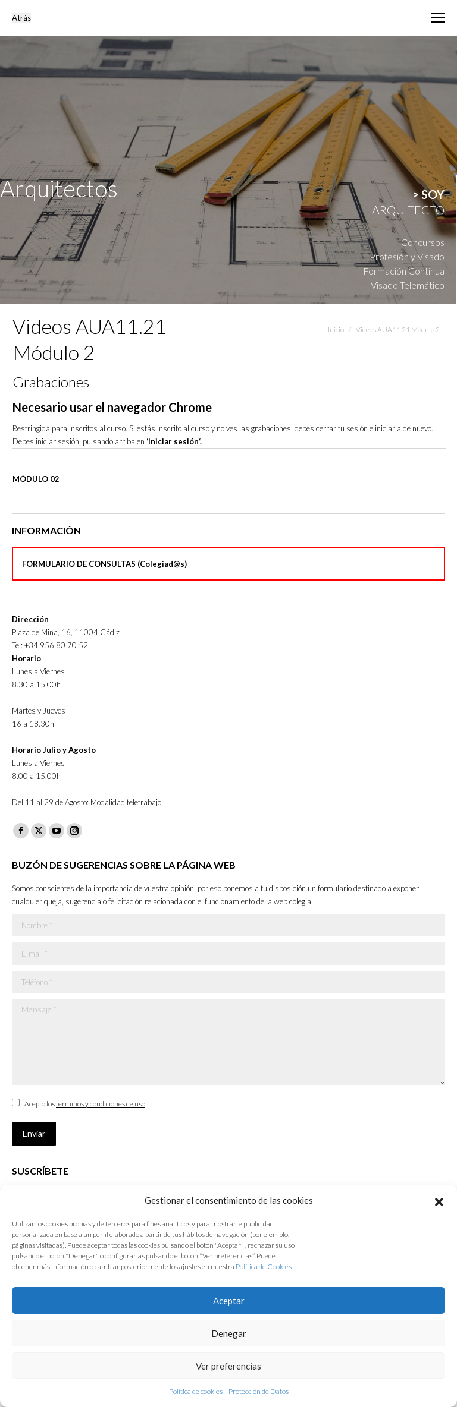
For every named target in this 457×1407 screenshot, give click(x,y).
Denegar (228, 1333)
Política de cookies (196, 1391)
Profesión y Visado (407, 256)
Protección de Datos (258, 1391)
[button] (439, 1200)
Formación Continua (404, 270)
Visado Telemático (408, 285)
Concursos (423, 242)
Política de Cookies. (264, 1266)
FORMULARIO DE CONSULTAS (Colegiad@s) (104, 564)
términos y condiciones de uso (100, 1103)
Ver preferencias (228, 1366)
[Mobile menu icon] (438, 18)
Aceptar (229, 1300)
